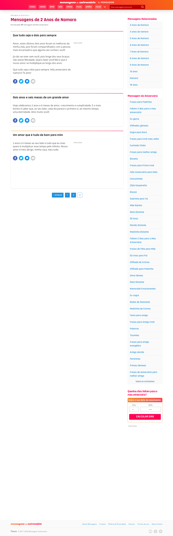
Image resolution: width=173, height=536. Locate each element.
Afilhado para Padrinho (141, 268)
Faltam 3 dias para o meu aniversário (143, 110)
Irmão (89, 6)
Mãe (60, 6)
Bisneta (134, 158)
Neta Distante (137, 282)
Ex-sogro (134, 295)
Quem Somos (157, 524)
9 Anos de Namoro (139, 64)
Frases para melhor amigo (143, 152)
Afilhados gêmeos (139, 125)
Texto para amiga (139, 315)
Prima (69, 6)
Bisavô (133, 192)
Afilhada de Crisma (139, 262)
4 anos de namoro (139, 31)
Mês (150, 405)
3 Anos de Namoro (139, 25)
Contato (102, 524)
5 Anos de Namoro (139, 38)
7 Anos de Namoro (139, 51)
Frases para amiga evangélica (139, 343)
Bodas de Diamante (140, 302)
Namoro (134, 78)
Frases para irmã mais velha (144, 139)
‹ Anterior (57, 195)
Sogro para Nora (138, 132)
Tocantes (134, 335)
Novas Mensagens (89, 524)
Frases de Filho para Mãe (142, 249)
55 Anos (134, 218)
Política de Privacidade (117, 524)
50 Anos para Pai (138, 255)
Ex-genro (134, 119)
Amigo (43, 6)
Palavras (134, 328)
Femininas (135, 358)
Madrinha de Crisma (140, 308)
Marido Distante (138, 225)
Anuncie (131, 524)
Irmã (52, 6)
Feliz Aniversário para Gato (143, 172)
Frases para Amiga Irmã (142, 322)
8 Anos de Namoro (139, 58)
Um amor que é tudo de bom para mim (38, 135)
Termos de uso (143, 524)
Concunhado (136, 178)
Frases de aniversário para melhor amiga (143, 374)
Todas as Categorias (145, 381)
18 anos (134, 84)
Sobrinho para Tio (139, 198)
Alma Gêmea (136, 275)
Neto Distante (137, 212)
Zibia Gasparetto (138, 185)
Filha (79, 6)
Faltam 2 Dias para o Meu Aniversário (143, 240)
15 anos (134, 71)
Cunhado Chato (138, 145)
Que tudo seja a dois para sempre (34, 35)
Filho (98, 6)
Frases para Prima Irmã (142, 165)
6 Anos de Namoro (139, 45)
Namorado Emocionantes (143, 288)
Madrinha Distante (139, 231)
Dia (134, 405)
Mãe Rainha (136, 205)
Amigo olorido (137, 352)
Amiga (32, 6)
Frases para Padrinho (141, 102)
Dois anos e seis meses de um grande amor (41, 97)
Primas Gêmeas (138, 365)
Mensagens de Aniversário (20, 15)
